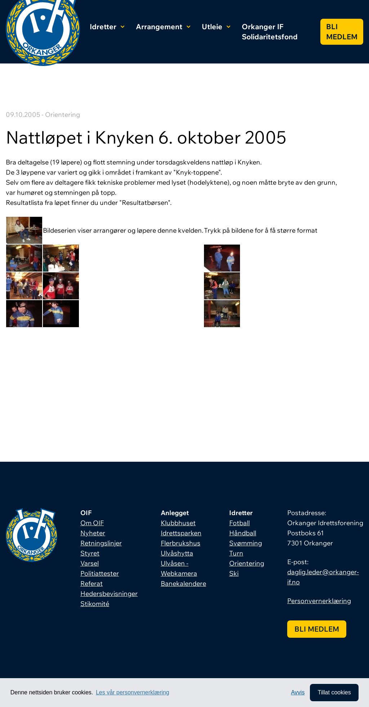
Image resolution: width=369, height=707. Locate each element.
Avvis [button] (297, 692)
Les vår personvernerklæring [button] (132, 692)
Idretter (107, 26)
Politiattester (99, 573)
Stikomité (94, 604)
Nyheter (92, 533)
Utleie (216, 26)
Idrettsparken (181, 533)
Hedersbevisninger (109, 593)
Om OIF (92, 523)
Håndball (242, 533)
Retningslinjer (101, 543)
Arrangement (163, 26)
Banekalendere (183, 583)
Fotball (239, 523)
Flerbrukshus (180, 543)
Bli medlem (341, 31)
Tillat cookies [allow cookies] (334, 692)
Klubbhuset (178, 523)
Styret (89, 553)
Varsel (89, 563)
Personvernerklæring (319, 601)
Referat (91, 583)
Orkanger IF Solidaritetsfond (270, 31)
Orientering (246, 563)
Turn (236, 553)
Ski (234, 573)
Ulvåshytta (177, 553)
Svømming (245, 543)
